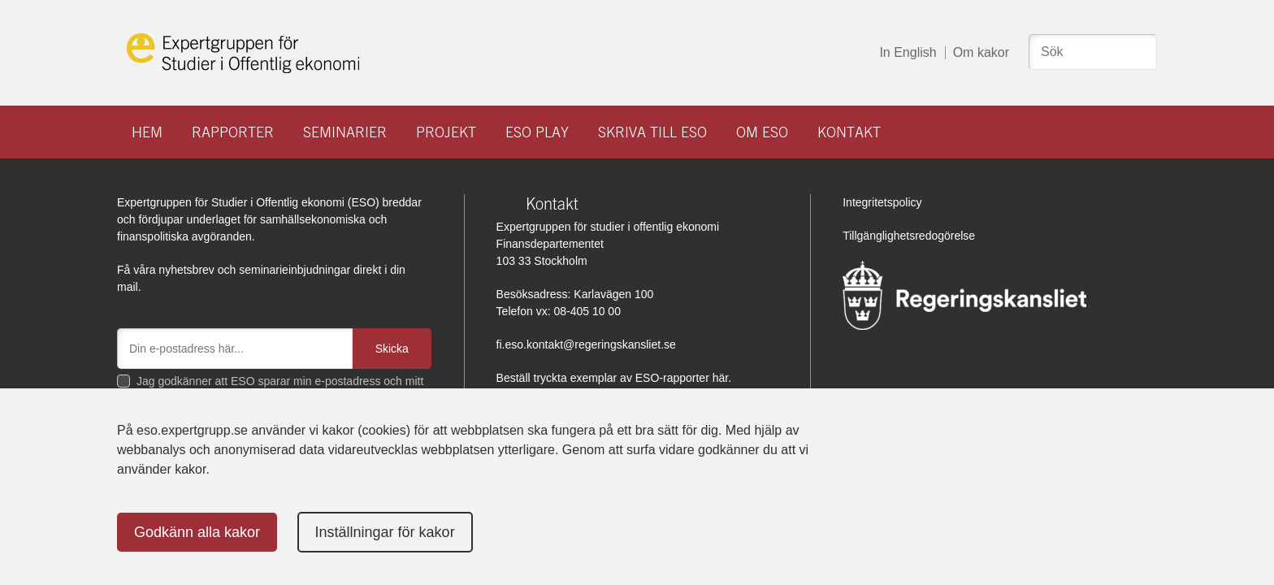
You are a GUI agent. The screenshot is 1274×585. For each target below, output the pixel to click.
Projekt (446, 132)
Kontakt (849, 132)
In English (907, 52)
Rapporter (233, 132)
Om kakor (981, 52)
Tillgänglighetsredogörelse (909, 235)
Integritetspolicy (882, 202)
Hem (147, 132)
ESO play (537, 132)
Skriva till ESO (652, 132)
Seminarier (345, 132)
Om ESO (762, 132)
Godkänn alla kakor (197, 532)
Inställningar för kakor (385, 532)
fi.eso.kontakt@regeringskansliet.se (586, 344)
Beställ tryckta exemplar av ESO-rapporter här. (613, 377)
